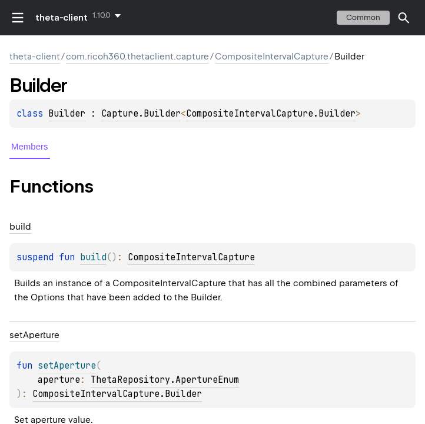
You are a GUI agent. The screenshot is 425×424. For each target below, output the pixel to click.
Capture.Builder (141, 114)
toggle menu (17, 17)
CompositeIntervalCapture (271, 56)
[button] (404, 17)
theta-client (61, 17)
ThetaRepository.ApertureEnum (165, 380)
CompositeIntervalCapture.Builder (271, 114)
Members (29, 146)
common (363, 17)
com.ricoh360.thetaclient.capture (137, 56)
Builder (66, 114)
